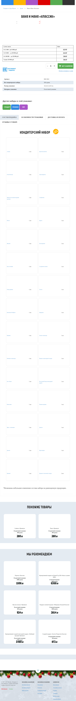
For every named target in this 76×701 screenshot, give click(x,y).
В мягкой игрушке (42, 690)
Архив (21, 8)
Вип (23, 107)
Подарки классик (26, 684)
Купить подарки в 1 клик (66, 71)
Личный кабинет (57, 699)
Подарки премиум (26, 687)
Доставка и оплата (56, 117)
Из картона (40, 684)
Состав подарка (9, 117)
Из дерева (40, 693)
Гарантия (55, 693)
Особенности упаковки (32, 117)
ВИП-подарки (25, 690)
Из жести (40, 687)
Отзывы (11, 688)
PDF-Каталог (4, 688)
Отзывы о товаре (9, 122)
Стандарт (7, 107)
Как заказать (56, 684)
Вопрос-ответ (56, 696)
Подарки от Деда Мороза (9, 8)
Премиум (15, 107)
